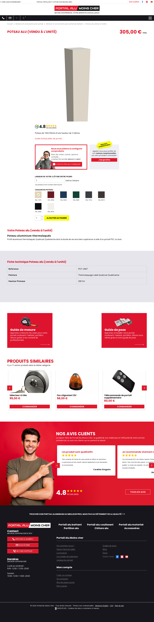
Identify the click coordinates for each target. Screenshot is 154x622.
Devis (105, 553)
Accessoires (131, 528)
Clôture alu (101, 528)
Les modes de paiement (67, 556)
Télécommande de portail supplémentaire (118, 396)
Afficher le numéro (23, 539)
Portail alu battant (70, 524)
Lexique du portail (65, 560)
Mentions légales (101, 605)
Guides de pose (109, 545)
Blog (105, 549)
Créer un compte (64, 575)
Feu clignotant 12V (66, 395)
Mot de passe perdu (66, 582)
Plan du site (119, 605)
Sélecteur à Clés (18, 395)
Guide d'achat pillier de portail (48, 138)
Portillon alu (71, 528)
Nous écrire (23, 545)
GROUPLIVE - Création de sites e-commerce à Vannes (77, 608)
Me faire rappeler (22, 551)
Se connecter (62, 579)
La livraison (62, 553)
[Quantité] (38, 218)
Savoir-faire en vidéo (66, 549)
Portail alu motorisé (131, 524)
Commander (29, 406)
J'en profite (104, 159)
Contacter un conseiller (66, 164)
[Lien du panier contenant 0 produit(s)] (23, 18)
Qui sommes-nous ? (65, 545)
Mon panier (62, 586)
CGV (111, 605)
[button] (9, 387)
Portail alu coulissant (100, 524)
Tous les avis (138, 491)
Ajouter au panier (57, 218)
